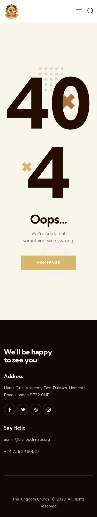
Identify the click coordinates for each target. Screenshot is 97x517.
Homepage (48, 262)
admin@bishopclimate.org (27, 439)
